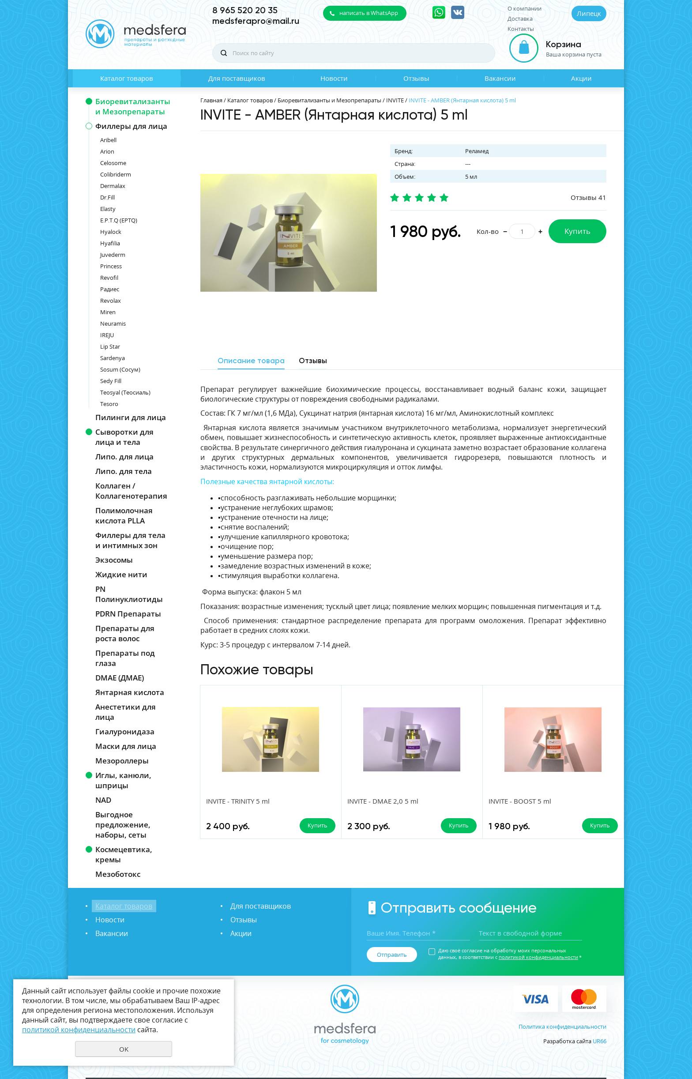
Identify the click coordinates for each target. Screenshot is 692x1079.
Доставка (520, 19)
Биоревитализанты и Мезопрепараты (132, 106)
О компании (525, 8)
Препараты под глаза (125, 658)
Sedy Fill (110, 381)
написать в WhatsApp (368, 13)
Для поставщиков (236, 78)
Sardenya (112, 358)
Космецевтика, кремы (123, 854)
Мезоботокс (117, 874)
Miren (108, 312)
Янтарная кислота (129, 692)
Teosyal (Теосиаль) (125, 392)
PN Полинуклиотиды (129, 594)
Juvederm (112, 255)
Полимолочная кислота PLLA (124, 515)
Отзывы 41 (588, 197)
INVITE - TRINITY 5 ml (238, 801)
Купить (577, 231)
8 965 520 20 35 (245, 10)
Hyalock (110, 232)
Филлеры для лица (131, 126)
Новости (334, 78)
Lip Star (110, 346)
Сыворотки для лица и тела (124, 437)
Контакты (521, 29)
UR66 (599, 1041)
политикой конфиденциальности (538, 957)
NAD (103, 800)
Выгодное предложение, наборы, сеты (122, 824)
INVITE (395, 100)
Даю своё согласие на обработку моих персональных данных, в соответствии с (510, 953)
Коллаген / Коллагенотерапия (131, 491)
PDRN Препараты (128, 614)
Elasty (108, 209)
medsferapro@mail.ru (255, 20)
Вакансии (500, 78)
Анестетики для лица (125, 712)
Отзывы (416, 78)
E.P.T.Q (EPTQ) (118, 220)
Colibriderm (115, 174)
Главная (211, 100)
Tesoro (109, 404)
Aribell (108, 140)
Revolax (110, 301)
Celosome (113, 163)
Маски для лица (125, 746)
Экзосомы (114, 560)
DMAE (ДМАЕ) (119, 678)
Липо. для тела (123, 471)
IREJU (107, 335)
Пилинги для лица (130, 417)
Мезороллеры (122, 761)
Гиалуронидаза (124, 731)
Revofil (109, 278)
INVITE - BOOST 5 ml (449, 801)
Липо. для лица (124, 456)
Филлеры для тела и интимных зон (130, 540)
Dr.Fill (107, 197)
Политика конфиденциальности (562, 1026)
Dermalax (112, 186)
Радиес (109, 289)
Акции (581, 78)
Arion (107, 151)
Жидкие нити (121, 574)
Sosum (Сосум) (120, 369)
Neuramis (113, 323)
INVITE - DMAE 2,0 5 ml (348, 801)
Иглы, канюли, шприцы (123, 780)
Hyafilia (110, 243)
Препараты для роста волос (124, 633)
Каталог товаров (126, 78)
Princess (111, 266)
